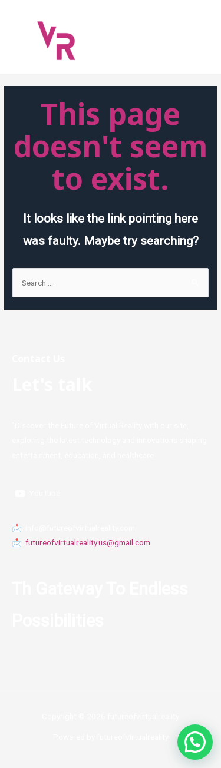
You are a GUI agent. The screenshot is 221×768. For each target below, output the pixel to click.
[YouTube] (38, 493)
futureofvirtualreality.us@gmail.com (87, 542)
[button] (195, 742)
